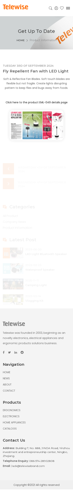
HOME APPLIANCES (14, 422)
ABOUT (7, 384)
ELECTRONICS (11, 416)
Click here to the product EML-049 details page (37, 104)
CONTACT (9, 391)
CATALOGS (10, 428)
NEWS (6, 378)
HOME (20, 43)
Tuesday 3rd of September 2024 (28, 67)
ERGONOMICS (11, 410)
